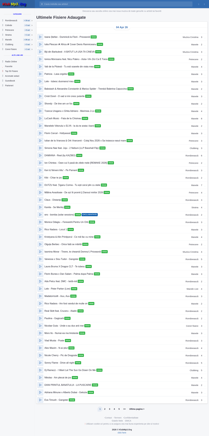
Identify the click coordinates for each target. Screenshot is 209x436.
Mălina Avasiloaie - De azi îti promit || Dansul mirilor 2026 (74, 192)
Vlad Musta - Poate (54, 340)
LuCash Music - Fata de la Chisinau (63, 118)
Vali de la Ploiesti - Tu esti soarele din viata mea (69, 66)
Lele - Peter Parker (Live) (57, 288)
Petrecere (193, 59)
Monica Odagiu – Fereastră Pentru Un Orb (66, 222)
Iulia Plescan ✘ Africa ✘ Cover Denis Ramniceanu (70, 44)
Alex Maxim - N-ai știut (56, 348)
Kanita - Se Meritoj (54, 207)
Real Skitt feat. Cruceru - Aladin (61, 311)
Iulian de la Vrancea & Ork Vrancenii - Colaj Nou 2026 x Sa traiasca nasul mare (85, 140)
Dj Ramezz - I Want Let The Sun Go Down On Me (70, 370)
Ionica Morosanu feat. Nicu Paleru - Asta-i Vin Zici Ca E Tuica (76, 59)
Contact (108, 418)
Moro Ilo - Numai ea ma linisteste (61, 333)
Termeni (117, 418)
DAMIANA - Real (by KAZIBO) (60, 155)
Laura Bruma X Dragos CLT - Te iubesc (64, 266)
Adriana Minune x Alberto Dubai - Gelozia (66, 392)
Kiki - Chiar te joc (53, 177)
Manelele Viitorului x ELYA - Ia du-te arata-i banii (69, 126)
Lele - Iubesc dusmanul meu (59, 81)
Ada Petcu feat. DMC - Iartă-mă (61, 281)
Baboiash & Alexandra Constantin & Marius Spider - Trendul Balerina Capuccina (85, 89)
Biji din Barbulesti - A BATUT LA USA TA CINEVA (69, 52)
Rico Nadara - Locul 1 (55, 229)
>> (124, 409)
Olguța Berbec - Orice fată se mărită (63, 244)
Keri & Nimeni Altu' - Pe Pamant (61, 170)
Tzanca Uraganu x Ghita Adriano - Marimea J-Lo (69, 111)
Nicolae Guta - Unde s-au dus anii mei (64, 325)
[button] (40, 37)
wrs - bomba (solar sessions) (59, 214)
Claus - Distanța (53, 200)
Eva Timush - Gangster (56, 400)
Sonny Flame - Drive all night (59, 363)
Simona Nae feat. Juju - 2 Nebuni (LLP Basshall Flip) (71, 148)
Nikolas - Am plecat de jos (58, 377)
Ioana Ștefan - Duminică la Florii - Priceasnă (67, 37)
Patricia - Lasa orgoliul (56, 74)
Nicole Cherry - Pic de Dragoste (61, 355)
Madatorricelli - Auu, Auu (57, 296)
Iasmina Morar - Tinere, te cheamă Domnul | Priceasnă (72, 251)
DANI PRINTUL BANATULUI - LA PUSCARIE (68, 385)
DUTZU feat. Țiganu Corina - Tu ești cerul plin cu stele (72, 185)
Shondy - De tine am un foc (58, 103)
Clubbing (194, 148)
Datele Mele (117, 421)
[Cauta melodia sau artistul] (117, 4)
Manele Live (192, 289)
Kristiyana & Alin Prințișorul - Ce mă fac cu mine (69, 237)
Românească (191, 155)
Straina (194, 207)
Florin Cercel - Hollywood (57, 133)
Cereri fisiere (192, 326)
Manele (194, 44)
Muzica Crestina (190, 37)
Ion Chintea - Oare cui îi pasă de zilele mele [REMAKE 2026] (76, 163)
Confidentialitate (131, 418)
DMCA (128, 421)
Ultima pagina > (136, 409)
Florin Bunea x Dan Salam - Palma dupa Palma (69, 274)
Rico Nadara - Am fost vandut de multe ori (66, 303)
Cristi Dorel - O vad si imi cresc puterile (64, 96)
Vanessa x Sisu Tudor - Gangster (61, 259)
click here (122, 432)
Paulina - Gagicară (54, 318)
